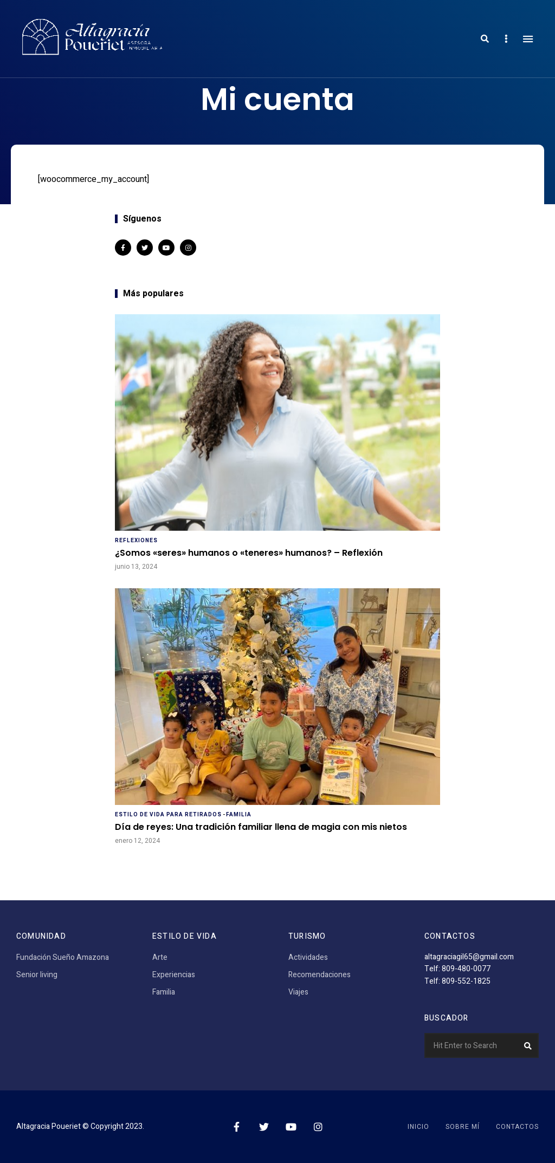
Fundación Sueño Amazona (62, 957)
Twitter (145, 247)
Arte (159, 957)
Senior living (36, 974)
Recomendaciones (319, 974)
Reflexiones (136, 540)
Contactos (517, 1127)
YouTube (166, 247)
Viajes (298, 992)
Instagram (188, 247)
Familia (238, 814)
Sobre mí (463, 1127)
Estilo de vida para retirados (168, 814)
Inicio (418, 1127)
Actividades (308, 957)
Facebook (123, 247)
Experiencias (173, 974)
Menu (528, 39)
